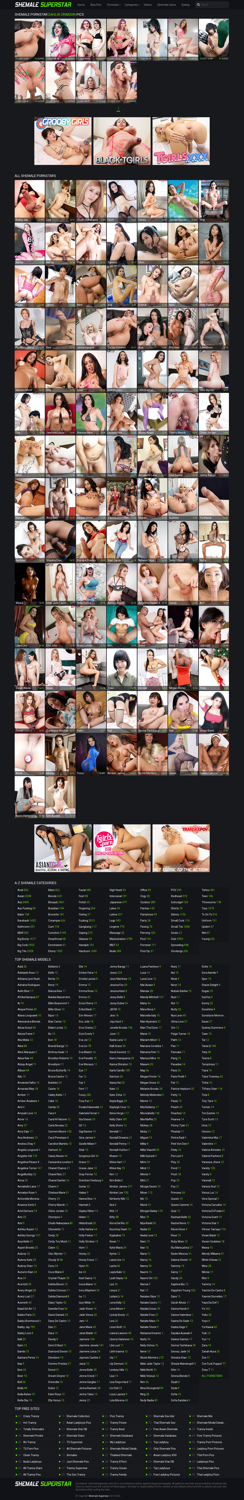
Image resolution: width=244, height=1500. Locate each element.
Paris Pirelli (178, 1076)
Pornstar (148, 945)
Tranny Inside (205, 1429)
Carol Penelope (58, 1137)
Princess (178, 1192)
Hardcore (88, 951)
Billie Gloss (56, 1009)
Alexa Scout (27, 1027)
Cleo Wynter (57, 1253)
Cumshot (57, 932)
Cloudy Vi (55, 1259)
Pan (175, 1046)
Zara (206, 1345)
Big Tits (25, 951)
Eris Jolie (86, 1021)
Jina (114, 1015)
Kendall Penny (120, 1143)
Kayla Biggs (118, 1101)
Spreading (180, 945)
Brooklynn (56, 1064)
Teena (206, 1058)
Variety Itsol (210, 1186)
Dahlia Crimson (59, 1290)
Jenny (84, 1400)
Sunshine (208, 1009)
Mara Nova (147, 1009)
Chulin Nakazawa (60, 1223)
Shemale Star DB (77, 1429)
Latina (116, 914)
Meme (146, 1101)
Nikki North (148, 1369)
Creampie (56, 920)
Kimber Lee (119, 1192)
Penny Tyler (180, 1125)
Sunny (207, 1003)
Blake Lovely (57, 1027)
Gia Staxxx (87, 1119)
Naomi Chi (149, 1278)
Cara (52, 1113)
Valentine (209, 1143)
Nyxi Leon (178, 1015)
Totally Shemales (33, 1429)
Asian (24, 896)
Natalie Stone (149, 1327)
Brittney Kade (58, 1052)
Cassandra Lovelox (60, 1162)
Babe (23, 914)
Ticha (207, 1082)
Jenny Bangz (119, 966)
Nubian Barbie (181, 991)
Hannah (84, 1204)
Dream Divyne (58, 1375)
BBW (23, 932)
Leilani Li (116, 1296)
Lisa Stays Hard (121, 1382)
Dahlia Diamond (58, 1296)
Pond (176, 1168)
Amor (23, 1119)
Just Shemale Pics (78, 1461)
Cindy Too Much (59, 1241)
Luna (145, 972)
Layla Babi (117, 1272)
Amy (22, 1125)
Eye (83, 1070)
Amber (24, 1094)
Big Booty (27, 938)
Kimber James (121, 1186)
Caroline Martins (59, 1143)
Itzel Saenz (87, 1278)
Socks (176, 932)
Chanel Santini (58, 1180)
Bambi (23, 1351)
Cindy (53, 1235)
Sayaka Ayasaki (181, 1333)
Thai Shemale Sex (164, 1422)
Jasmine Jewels (91, 1345)
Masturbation (121, 938)
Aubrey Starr (27, 1265)
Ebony (55, 951)
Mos (144, 1217)
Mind (145, 1168)
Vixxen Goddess (213, 1241)
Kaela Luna (118, 1039)
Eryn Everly (86, 1033)
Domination (57, 945)
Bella (22, 1388)
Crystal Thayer (58, 1278)
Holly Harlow (88, 1229)
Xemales (72, 1455)
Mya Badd (148, 1223)
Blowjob (56, 902)
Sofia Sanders (180, 1400)
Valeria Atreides (213, 1149)
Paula (176, 1101)
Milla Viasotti (149, 1149)
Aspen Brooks (28, 1247)
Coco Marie (56, 1272)
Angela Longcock (29, 1149)
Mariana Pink (150, 1052)
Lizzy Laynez (118, 1394)
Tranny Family (118, 1474)
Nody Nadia (148, 1400)
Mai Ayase (147, 984)
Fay (82, 1082)
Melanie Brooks (151, 1088)
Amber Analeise (28, 1101)
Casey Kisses (57, 1156)
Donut (53, 1369)
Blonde (55, 896)
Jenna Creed (88, 1375)
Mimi (145, 1162)
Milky (144, 1143)
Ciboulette (56, 1229)
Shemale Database (121, 1435)
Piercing (147, 932)
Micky (145, 1131)
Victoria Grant (212, 1217)
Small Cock (180, 920)
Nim (144, 1382)
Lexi (114, 1320)
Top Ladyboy (161, 1442)
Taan (206, 1033)
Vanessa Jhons (213, 1162)
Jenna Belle (88, 1369)
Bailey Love (25, 1333)
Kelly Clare (118, 1119)
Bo (51, 1033)
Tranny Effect (118, 1461)
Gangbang (87, 926)
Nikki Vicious (149, 1375)
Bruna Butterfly (59, 1070)
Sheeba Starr (181, 1357)
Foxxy (85, 1094)
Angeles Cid (27, 1156)
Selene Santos (181, 1339)
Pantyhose (148, 914)
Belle (53, 972)
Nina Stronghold (151, 1388)
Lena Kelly (117, 1302)
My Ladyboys (118, 1442)
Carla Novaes (58, 1125)
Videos (148, 4)
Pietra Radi (178, 1137)
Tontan (208, 1107)
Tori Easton (210, 1113)
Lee (114, 1284)
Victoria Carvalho (214, 1204)
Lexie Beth (118, 1327)
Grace (84, 1162)
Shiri (175, 1369)
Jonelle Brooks (121, 1027)
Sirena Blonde (180, 1375)
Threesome (211, 902)
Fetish (84, 902)
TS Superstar (75, 1442)
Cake (53, 1101)
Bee (22, 1369)
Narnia (145, 1284)
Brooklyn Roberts (60, 1058)
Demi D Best (57, 1345)
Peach (176, 1107)
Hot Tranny (29, 1422)
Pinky (176, 1149)
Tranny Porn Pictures (209, 1442)
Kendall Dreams (121, 1137)
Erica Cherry (88, 1003)
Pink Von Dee (180, 1143)
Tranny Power (118, 1422)
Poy (175, 1186)
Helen (84, 1217)
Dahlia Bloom (58, 1284)
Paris (176, 1070)
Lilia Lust (117, 1345)
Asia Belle (25, 1241)
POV (176, 890)
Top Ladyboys (161, 1468)
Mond (145, 1204)
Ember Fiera (88, 972)
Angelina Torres (30, 1168)
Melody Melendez (152, 1094)
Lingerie (117, 926)
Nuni (175, 997)
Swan (207, 1021)
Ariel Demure (27, 1210)
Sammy (177, 1265)
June (114, 1033)
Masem (146, 1064)
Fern (83, 1088)
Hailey (83, 1192)
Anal (23, 890)
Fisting (84, 914)
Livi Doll (116, 1388)
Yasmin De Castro (213, 1290)
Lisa (114, 1375)
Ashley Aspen (28, 1229)
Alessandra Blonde (31, 1021)
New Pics (96, 4)
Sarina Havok (180, 1308)
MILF (114, 945)
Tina (205, 1094)
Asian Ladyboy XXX (165, 1455)
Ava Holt (24, 1284)
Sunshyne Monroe (214, 1015)
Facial (85, 890)
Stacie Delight (211, 984)
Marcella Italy (150, 1015)
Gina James (87, 1137)
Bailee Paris (26, 1314)
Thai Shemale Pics (208, 1468)
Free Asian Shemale (165, 1429)
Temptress (210, 1064)
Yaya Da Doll (210, 1302)
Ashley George (29, 1235)
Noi (174, 972)
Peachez (178, 1113)
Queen (177, 1198)
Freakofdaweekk (91, 1107)
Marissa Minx (150, 1058)
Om (175, 1027)
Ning (144, 1394)
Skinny (178, 914)
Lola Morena (119, 1400)
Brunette (56, 914)
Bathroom (26, 926)
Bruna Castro (58, 1076)
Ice (82, 1272)
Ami (21, 1107)
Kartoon (116, 1076)
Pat (175, 1082)
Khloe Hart (118, 1162)
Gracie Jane (88, 1168)
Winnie (207, 1272)
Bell (22, 1382)
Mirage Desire (150, 1186)
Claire (53, 1247)
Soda (175, 1388)
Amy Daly (25, 1131)
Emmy (84, 997)
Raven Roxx (179, 1229)
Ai (21, 1003)
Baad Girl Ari (27, 1308)
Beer (22, 1375)
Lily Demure (118, 1363)
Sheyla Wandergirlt (183, 1363)
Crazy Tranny (31, 1416)
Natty (145, 1339)
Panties (147, 908)
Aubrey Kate (27, 1259)
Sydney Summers (213, 1027)
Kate (114, 1088)
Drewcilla (55, 1382)
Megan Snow (150, 1082)
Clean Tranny (31, 1455)
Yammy (208, 1284)
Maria (145, 1033)
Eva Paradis (88, 1058)
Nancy (145, 1259)
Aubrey (24, 1253)
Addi (22, 966)
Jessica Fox (118, 984)
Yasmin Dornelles (214, 1296)
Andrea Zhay (26, 1143)
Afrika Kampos (28, 997)
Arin (22, 1217)
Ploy (175, 1162)
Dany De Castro (59, 1320)
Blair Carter (56, 1021)
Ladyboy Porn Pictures (210, 1448)
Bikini (54, 890)
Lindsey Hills (119, 1369)
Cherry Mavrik (58, 1204)
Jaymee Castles (89, 1357)
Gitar (83, 1149)
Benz (53, 984)
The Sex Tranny (76, 1474)
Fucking (87, 920)
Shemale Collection (78, 1416)
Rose (176, 1235)
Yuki (206, 1333)
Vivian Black (211, 1235)
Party (145, 920)
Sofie (207, 966)
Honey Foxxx (88, 1259)
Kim (114, 1174)
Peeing (146, 926)
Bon (52, 1039)
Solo (177, 938)
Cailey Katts (57, 1094)
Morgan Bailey (151, 1210)
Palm (176, 1039)
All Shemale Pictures (79, 1448)
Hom (83, 1247)
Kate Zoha (118, 1094)
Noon (176, 984)
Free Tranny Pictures (209, 1435)
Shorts (177, 908)
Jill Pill (115, 1009)
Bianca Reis (57, 991)
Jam (83, 1320)
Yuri (206, 1339)
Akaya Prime (27, 1009)
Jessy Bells (117, 997)
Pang (176, 1058)
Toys (208, 908)
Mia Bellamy (149, 1107)
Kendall (116, 1131)
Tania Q (209, 1046)
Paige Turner (180, 1033)
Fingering (87, 908)
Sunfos (207, 997)
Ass (23, 902)
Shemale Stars (75, 1435)
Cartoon (55, 1149)
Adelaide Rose (28, 972)
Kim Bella (116, 1180)
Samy (176, 1272)
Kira (113, 1204)
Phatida (177, 1131)
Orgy (145, 896)
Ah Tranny (29, 1442)
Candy (53, 1107)
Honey (84, 1253)
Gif (82, 1125)
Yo (206, 1308)
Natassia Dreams (153, 1333)
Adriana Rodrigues (30, 984)
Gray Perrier (88, 1174)
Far (82, 1076)
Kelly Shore (118, 1125)
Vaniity (208, 1168)
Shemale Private (33, 1435)
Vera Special (210, 1198)
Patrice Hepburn (182, 1088)
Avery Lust (26, 1296)
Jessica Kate (118, 991)
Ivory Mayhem (89, 1290)
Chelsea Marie (58, 1192)
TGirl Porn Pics (205, 1455)
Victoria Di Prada (213, 1210)
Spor (206, 978)
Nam (145, 1241)
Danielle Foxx (57, 1308)
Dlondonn (55, 1357)
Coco (53, 1265)
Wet (206, 932)
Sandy (176, 1278)
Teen (207, 896)
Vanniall (208, 1180)
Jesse (116, 972)
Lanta (115, 1265)
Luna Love (148, 978)
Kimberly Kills (119, 1198)
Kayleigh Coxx (120, 1107)
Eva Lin (85, 1046)
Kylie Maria (118, 1247)
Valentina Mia (212, 1137)
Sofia (176, 1394)
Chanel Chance (59, 1168)
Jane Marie (87, 1327)
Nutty (176, 1009)
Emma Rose (88, 991)
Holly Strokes (88, 1241)
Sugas (207, 991)
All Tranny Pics (32, 1474)
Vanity (206, 1174)
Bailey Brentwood (29, 1320)
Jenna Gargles (89, 1382)
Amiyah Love (27, 1113)
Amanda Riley (28, 1088)
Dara (53, 1333)
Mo (144, 1198)
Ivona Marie (87, 1284)
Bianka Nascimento (61, 997)
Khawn (115, 1156)
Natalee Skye (150, 1296)
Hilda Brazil (87, 1223)
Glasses (85, 938)
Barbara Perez (28, 1357)
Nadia (145, 1229)
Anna (23, 1180)
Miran (146, 1192)
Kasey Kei (117, 1082)
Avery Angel (27, 1290)
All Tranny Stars (32, 1468)
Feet (83, 896)
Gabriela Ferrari (89, 1113)
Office (145, 890)
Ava (22, 1278)
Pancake (178, 1052)
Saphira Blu (179, 1284)
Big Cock (26, 945)
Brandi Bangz (58, 1046)
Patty (176, 1094)
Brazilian (56, 908)
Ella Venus (56, 1400)
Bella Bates (26, 1394)
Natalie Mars (149, 1320)
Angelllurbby (27, 1174)
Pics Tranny (117, 1416)
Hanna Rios (87, 1198)
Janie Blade (88, 1333)
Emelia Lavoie (88, 978)
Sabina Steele (181, 1259)
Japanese (118, 902)
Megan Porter (150, 1076)
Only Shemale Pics (164, 1448)
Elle (83, 966)
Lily (113, 1357)
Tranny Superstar (77, 1468)
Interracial (118, 896)
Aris (21, 1223)
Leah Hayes (118, 1278)
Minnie (145, 1174)
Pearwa (177, 1119)
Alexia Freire (26, 1033)
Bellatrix (54, 966)
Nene (145, 1351)
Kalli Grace (118, 1046)
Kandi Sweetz (120, 1052)
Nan (144, 1247)
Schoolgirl (179, 902)
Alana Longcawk (29, 1015)
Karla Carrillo (120, 1070)
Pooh (176, 1174)
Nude (115, 951)
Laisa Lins (117, 1259)
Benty (53, 978)
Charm (53, 1186)
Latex (115, 908)
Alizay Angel (27, 1064)
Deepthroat (57, 938)
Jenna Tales (88, 1394)
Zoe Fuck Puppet (214, 1363)
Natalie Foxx (149, 1314)
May (144, 1070)
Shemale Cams (166, 4)
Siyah (175, 1382)
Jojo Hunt (116, 1021)
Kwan (115, 1241)
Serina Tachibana (183, 1345)
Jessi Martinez (120, 978)
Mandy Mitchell (152, 997)
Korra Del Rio (119, 1223)
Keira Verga (119, 1113)
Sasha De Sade (182, 1320)
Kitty (114, 1217)
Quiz (175, 1210)
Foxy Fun (86, 1101)
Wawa (207, 1247)
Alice (22, 1046)
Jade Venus (88, 1314)
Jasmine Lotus (89, 1351)
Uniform (209, 920)
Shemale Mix (205, 1416)
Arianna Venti (27, 1204)
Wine (206, 1265)
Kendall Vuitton (120, 1149)
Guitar (84, 1186)
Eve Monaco (88, 1064)
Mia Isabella (150, 1113)
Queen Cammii (182, 1204)
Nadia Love (148, 1235)
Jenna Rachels (89, 1388)
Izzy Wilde (87, 1302)
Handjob (86, 945)
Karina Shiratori (121, 1064)
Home (81, 4)
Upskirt (208, 926)
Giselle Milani (87, 1143)
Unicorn (208, 1131)
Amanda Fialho (28, 1082)
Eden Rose (56, 1394)
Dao (52, 1327)
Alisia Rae (25, 1058)
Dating (185, 4)
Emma (85, 984)
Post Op (146, 951)
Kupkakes (117, 1235)
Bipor (53, 1015)
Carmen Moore (59, 1131)
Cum (53, 926)
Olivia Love (179, 1021)
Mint (144, 1180)
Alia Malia (25, 1039)
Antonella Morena (30, 1198)
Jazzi (84, 1363)
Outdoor (147, 902)
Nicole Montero (152, 1357)
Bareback (27, 920)
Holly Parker (88, 1235)
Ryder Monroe (181, 1253)
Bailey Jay (26, 1327)
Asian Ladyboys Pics (79, 1422)
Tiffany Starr (212, 1088)
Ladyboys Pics (205, 1461)
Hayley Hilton (88, 1210)
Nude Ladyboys (32, 1461)
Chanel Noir (57, 1174)
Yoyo (206, 1320)
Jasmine (87, 1339)
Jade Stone (87, 1308)
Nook (175, 978)
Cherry (54, 1198)
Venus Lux (210, 1192)
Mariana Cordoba (153, 1046)
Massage (117, 932)
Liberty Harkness (121, 1339)
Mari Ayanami (150, 1021)
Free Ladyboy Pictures (166, 1474)
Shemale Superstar (99, 1496)
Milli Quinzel (148, 1156)
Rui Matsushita (182, 1247)
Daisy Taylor (57, 1302)
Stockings (179, 951)
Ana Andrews (28, 1137)
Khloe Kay (117, 1168)
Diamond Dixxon (59, 1351)
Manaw (146, 991)
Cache (53, 1088)
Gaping (85, 932)
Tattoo (208, 890)
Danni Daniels (58, 1314)
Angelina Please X (30, 1162)
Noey (176, 966)
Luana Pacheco (150, 966)
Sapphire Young (183, 1290)
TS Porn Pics (31, 1448)
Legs (115, 920)
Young (208, 938)
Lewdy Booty (119, 1314)
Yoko (206, 1314)
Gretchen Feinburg (91, 1180)
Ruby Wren (179, 1241)
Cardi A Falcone (59, 1119)
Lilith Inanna (119, 1351)
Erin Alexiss (87, 1015)
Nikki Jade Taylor (152, 1363)
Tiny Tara (209, 1101)
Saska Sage (179, 1327)
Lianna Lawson (120, 1333)
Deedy (53, 1339)
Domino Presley (59, 1363)
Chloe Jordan (58, 1210)
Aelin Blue (25, 991)
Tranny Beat (117, 1429)
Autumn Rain (27, 1272)
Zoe (206, 1357)
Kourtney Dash (120, 1229)
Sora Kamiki (210, 972)
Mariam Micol (150, 1039)
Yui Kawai (209, 1327)
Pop (175, 1180)
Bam (22, 1345)
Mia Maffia (148, 1119)
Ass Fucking (26, 908)
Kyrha (115, 1253)
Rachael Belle (181, 1217)
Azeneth (25, 1302)
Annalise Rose (27, 1192)
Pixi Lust (177, 1156)
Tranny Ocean (118, 1468)
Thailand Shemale (121, 1455)
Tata (206, 1052)
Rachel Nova (180, 1223)
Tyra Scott (210, 1119)
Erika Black (87, 1009)
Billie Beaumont (58, 1003)
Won (205, 1278)
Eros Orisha (87, 1027)
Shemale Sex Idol (163, 1416)
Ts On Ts (209, 914)
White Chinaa (211, 1259)
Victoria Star (210, 1223)
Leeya (115, 1290)
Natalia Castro (150, 1302)
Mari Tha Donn (150, 1027)
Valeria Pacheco (212, 1156)
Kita (114, 1210)
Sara (175, 1296)
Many (145, 1003)
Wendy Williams (213, 1253)
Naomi (146, 1272)
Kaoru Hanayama (122, 1058)
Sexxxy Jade (180, 1351)
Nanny (146, 1265)
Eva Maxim (87, 1052)
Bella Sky (25, 1400)
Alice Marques (27, 1052)
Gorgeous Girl (89, 1156)
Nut (175, 1003)
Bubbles (55, 1082)
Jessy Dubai (119, 1003)
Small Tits (180, 926)
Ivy (82, 1296)
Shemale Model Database (125, 1448)
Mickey (146, 1125)
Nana (145, 1253)
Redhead (179, 896)
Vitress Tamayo (214, 1229)
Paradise (178, 1064)
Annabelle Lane (29, 1186)
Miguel (146, 1137)
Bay (21, 1363)
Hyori (84, 1265)
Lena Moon (117, 1308)
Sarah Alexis (180, 1302)
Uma (206, 1125)
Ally (22, 1076)
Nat (144, 1290)
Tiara (207, 1070)
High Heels (118, 890)
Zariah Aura (211, 1351)
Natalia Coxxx (150, 1308)
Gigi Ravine (87, 1131)
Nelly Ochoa (149, 1345)
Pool (145, 938)
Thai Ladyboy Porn (208, 1474)
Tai (205, 1039)
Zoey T (208, 1369)
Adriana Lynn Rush (30, 978)
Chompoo (55, 1217)
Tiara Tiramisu (212, 1076)
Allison (23, 1070)
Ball (22, 1339)
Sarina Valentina (183, 1314)
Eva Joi (85, 1039)
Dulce (53, 1388)
